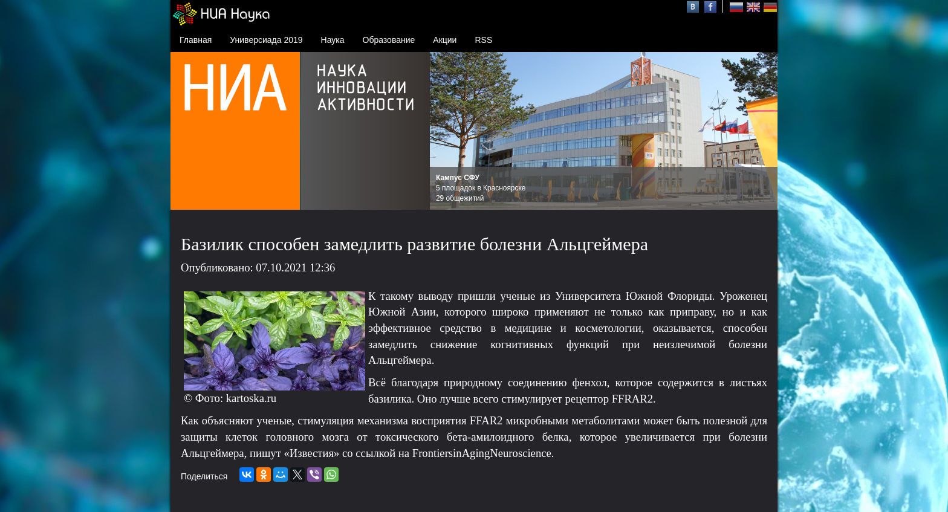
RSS (483, 40)
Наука (333, 40)
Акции (444, 40)
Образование (389, 40)
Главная (196, 40)
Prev (445, 131)
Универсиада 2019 (266, 40)
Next (761, 131)
